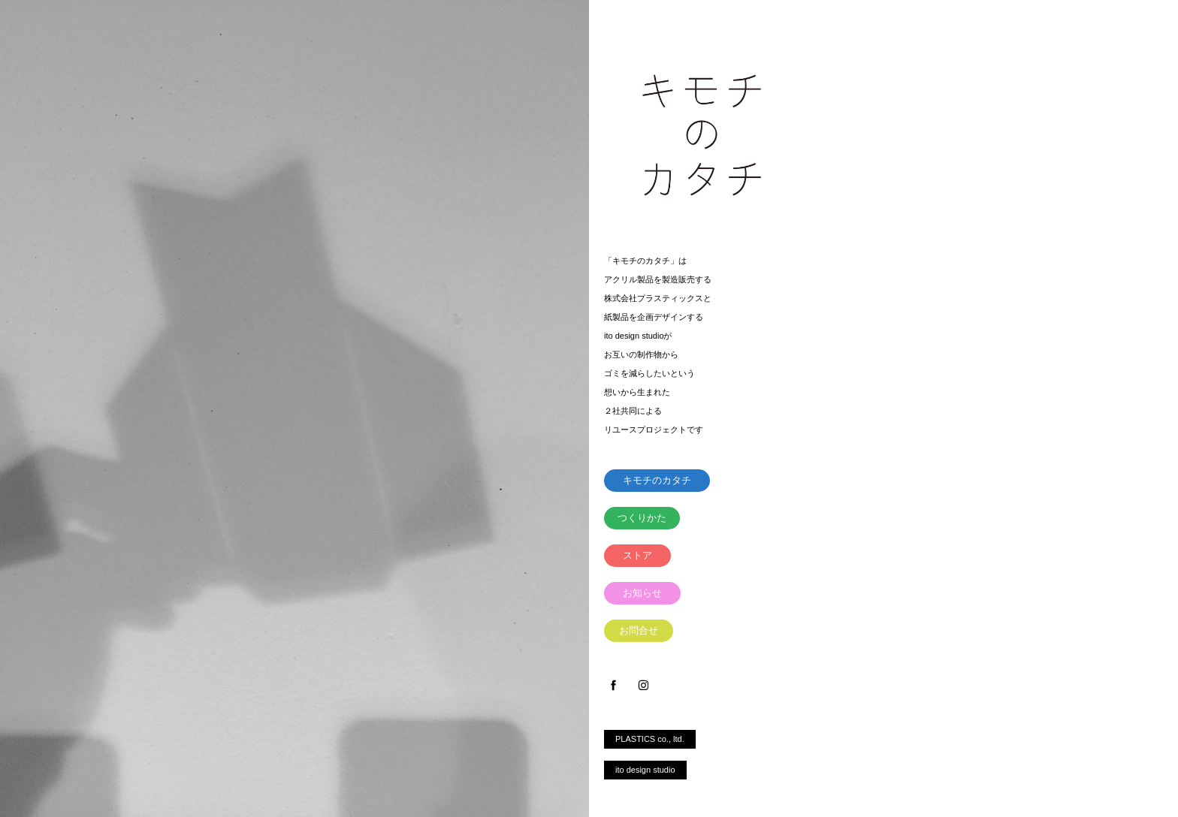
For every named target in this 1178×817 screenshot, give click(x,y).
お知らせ (642, 592)
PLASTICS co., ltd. (649, 738)
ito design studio (645, 769)
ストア (637, 555)
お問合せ (638, 630)
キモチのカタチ (657, 480)
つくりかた (642, 517)
